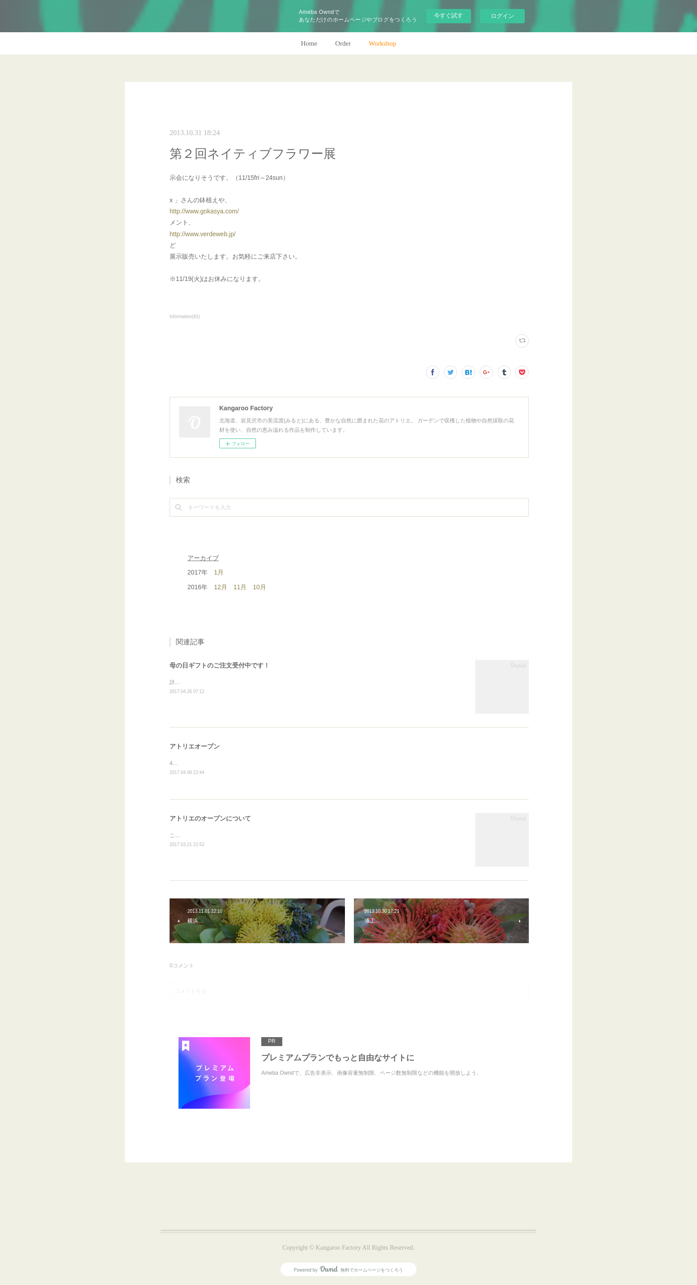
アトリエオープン (195, 746)
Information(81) (185, 316)
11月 (240, 587)
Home (309, 43)
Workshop (382, 43)
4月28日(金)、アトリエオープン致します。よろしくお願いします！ (251, 763)
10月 (259, 587)
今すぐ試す (448, 15)
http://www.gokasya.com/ (204, 211)
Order (343, 43)
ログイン (502, 16)
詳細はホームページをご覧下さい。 (212, 682)
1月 (219, 572)
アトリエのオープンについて (210, 818)
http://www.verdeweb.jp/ (203, 234)
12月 (220, 587)
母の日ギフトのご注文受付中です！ (220, 665)
